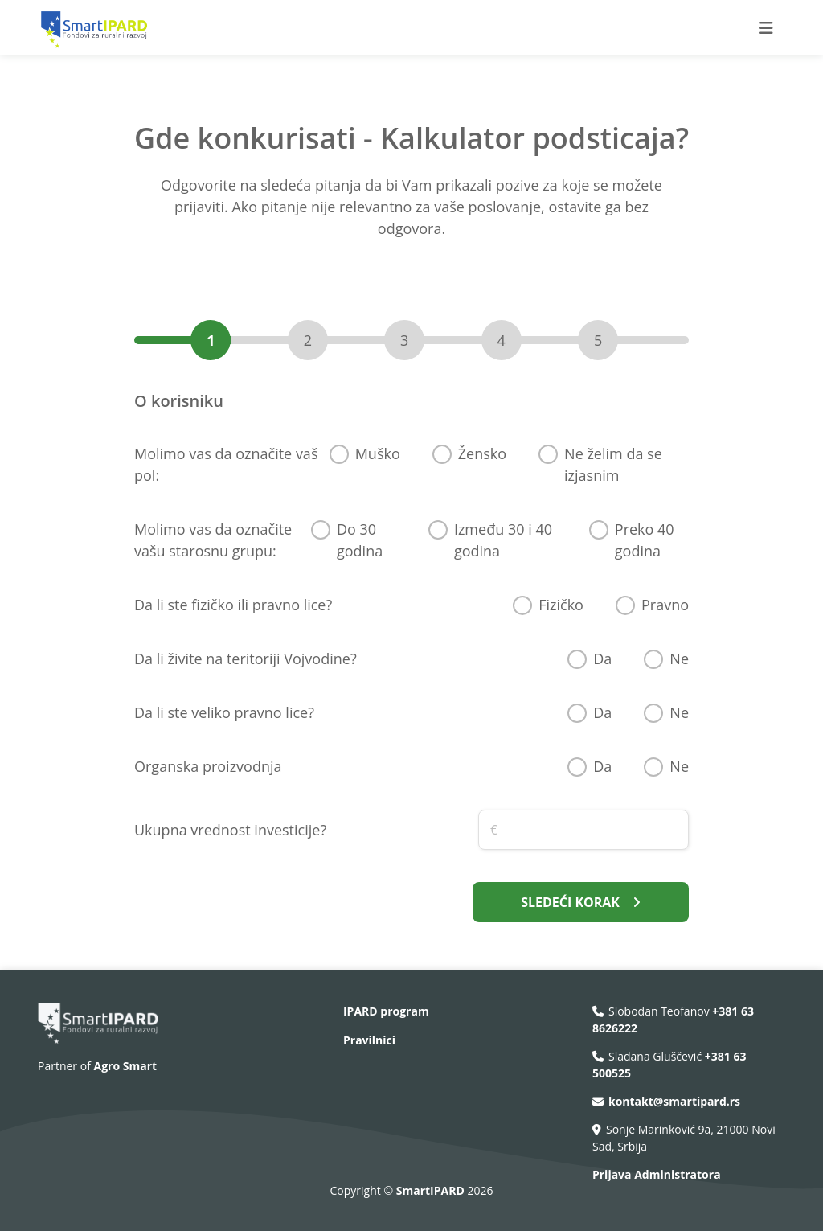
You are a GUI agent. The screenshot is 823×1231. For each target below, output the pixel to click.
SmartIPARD (432, 1190)
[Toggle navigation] (766, 28)
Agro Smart (126, 1065)
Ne (679, 658)
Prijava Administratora (656, 1174)
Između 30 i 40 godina (503, 539)
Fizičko (560, 604)
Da (602, 658)
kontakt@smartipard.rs (674, 1101)
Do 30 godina (360, 539)
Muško (377, 453)
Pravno (665, 604)
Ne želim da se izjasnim (613, 464)
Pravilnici (369, 1040)
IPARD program (386, 1011)
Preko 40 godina (644, 539)
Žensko (482, 453)
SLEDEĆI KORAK (581, 902)
